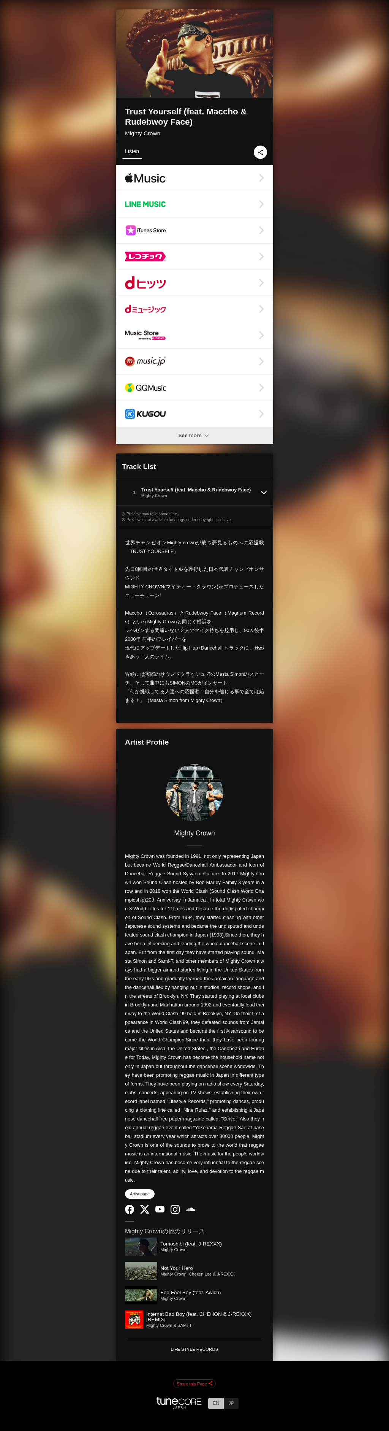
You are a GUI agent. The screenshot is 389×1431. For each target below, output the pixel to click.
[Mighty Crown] (194, 792)
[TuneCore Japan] (179, 1406)
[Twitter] (144, 1212)
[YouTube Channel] (159, 1211)
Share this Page (194, 1384)
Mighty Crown (142, 133)
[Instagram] (175, 1212)
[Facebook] (129, 1212)
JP (231, 1403)
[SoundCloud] (190, 1209)
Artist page (140, 1194)
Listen (132, 151)
